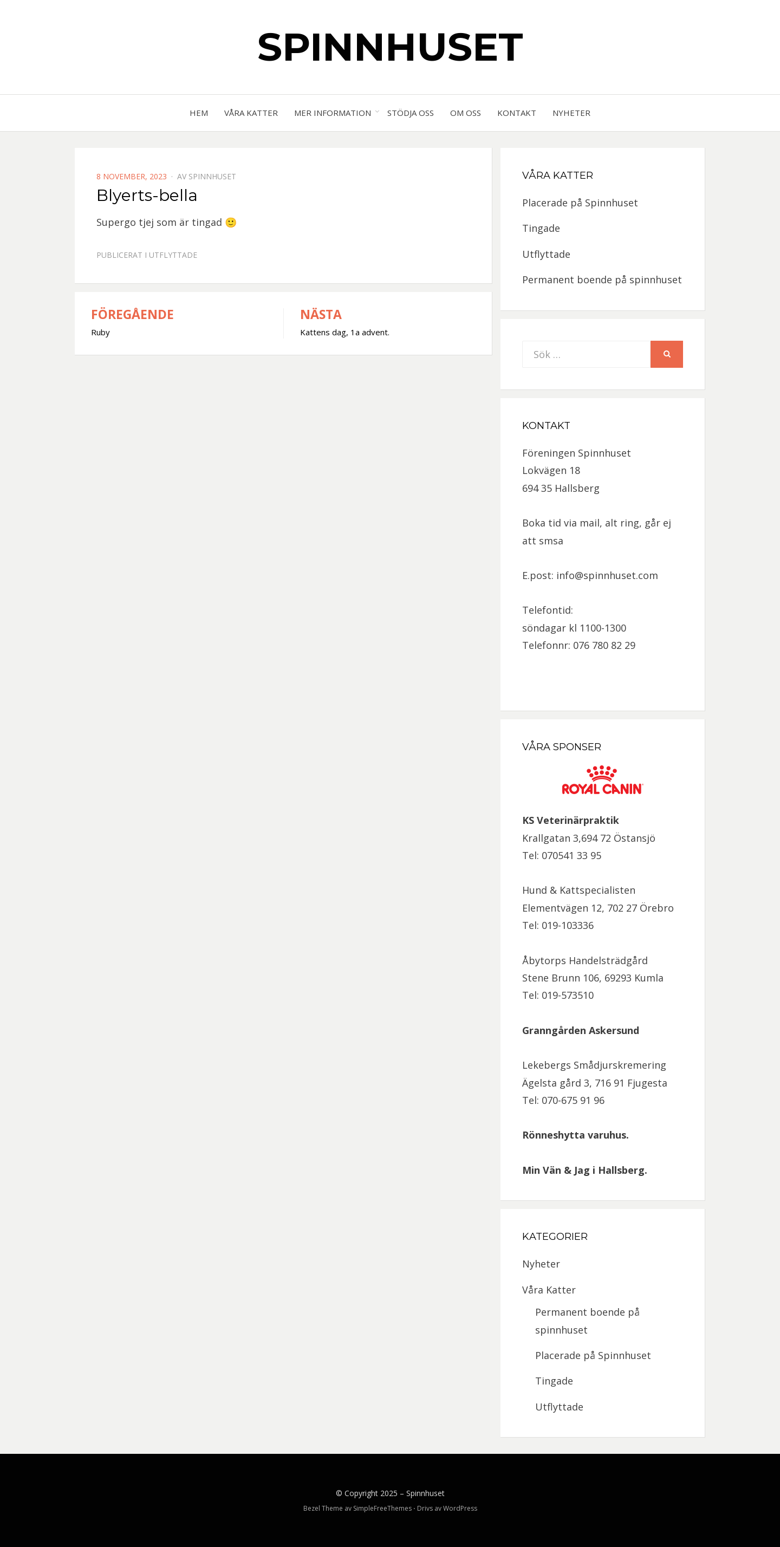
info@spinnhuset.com (607, 575)
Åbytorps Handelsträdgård (585, 960)
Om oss (465, 112)
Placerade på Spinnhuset (580, 202)
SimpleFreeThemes (382, 1508)
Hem (199, 112)
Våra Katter (251, 112)
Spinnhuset (390, 46)
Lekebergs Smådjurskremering (594, 1064)
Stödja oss (410, 112)
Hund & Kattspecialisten (578, 889)
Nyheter (571, 112)
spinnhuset (212, 176)
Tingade (541, 228)
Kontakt (516, 112)
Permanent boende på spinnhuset (602, 279)
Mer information (332, 112)
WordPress (460, 1508)
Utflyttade (173, 255)
